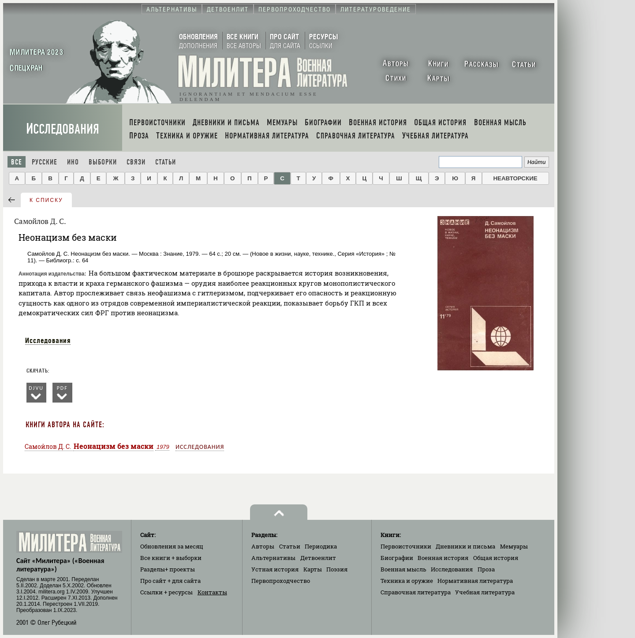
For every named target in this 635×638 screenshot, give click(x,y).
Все (16, 162)
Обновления (171, 546)
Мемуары (514, 546)
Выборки (103, 162)
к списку (46, 200)
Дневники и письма (465, 546)
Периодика (321, 546)
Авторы (262, 546)
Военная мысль (403, 569)
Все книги (171, 558)
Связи (136, 162)
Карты (312, 569)
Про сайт (170, 581)
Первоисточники (406, 546)
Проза (486, 569)
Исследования (62, 129)
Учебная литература (485, 592)
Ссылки (166, 592)
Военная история (443, 558)
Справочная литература (416, 592)
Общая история (495, 558)
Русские (44, 162)
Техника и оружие (407, 581)
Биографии (397, 558)
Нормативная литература (475, 581)
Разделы (167, 569)
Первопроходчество (280, 581)
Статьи (165, 162)
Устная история (275, 569)
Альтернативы (273, 558)
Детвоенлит (318, 558)
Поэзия (336, 569)
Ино (73, 162)
